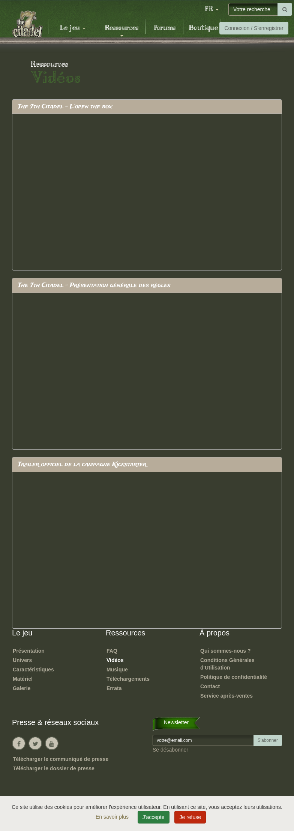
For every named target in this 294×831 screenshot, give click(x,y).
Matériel (23, 679)
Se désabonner (170, 750)
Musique (117, 670)
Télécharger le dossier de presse (53, 768)
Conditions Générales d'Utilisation (227, 664)
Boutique (203, 28)
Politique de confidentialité (233, 677)
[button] (211, 9)
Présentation (29, 651)
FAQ (111, 651)
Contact (210, 686)
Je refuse (190, 817)
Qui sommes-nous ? (225, 651)
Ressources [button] (121, 30)
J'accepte (153, 817)
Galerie (21, 688)
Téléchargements (128, 679)
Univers (22, 660)
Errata (114, 688)
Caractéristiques (33, 670)
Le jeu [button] (73, 28)
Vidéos (115, 660)
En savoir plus (113, 817)
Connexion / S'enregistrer (254, 28)
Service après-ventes (226, 696)
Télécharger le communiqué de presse (60, 759)
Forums (165, 28)
